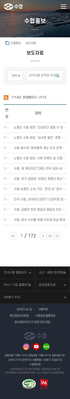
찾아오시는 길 (24, 309)
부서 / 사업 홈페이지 (17, 285)
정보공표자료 (47, 285)
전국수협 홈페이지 (15, 272)
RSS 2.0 (6, 98)
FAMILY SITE (12, 297)
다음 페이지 (43, 236)
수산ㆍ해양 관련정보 (52, 272)
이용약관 (43, 309)
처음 (13, 236)
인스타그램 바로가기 (26, 346)
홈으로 (7, 43)
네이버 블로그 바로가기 (46, 346)
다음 (50, 236)
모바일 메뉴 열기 (63, 6)
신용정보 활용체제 (45, 315)
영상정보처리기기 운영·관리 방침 (32, 322)
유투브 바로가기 (36, 346)
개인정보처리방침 (19, 315)
